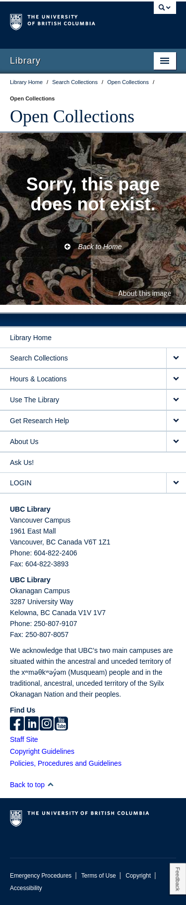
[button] (50, 784)
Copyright (138, 875)
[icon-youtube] (61, 724)
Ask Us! (22, 462)
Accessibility (26, 888)
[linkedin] (32, 724)
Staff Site (24, 739)
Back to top (32, 785)
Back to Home (93, 247)
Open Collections (72, 116)
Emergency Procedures (40, 875)
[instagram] (47, 724)
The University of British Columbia (68, 20)
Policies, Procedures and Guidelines (66, 763)
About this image (144, 294)
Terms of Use (98, 875)
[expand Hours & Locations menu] (176, 379)
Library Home (31, 338)
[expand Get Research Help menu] (176, 421)
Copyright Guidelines (42, 751)
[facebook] (17, 724)
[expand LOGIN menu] (176, 483)
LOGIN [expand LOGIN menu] (21, 483)
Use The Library (34, 400)
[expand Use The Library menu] (176, 400)
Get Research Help (39, 421)
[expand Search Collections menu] (176, 358)
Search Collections (39, 358)
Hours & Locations (38, 379)
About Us (24, 442)
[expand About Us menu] (176, 442)
